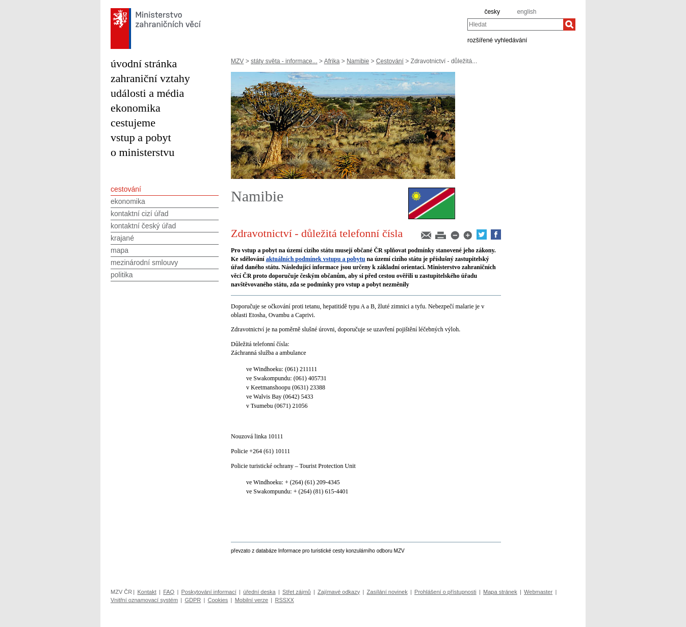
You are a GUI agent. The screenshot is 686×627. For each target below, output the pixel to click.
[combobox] (515, 24)
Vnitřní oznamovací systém (144, 600)
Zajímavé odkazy (339, 592)
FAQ (168, 592)
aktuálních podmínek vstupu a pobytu (315, 259)
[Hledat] (569, 24)
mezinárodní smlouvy (144, 262)
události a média (147, 93)
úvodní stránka (144, 63)
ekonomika (136, 107)
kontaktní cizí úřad (140, 214)
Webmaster (538, 592)
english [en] (526, 11)
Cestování (390, 61)
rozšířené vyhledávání (497, 40)
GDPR (192, 600)
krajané (122, 238)
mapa (119, 250)
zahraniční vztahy (150, 78)
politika (122, 275)
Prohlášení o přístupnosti (445, 592)
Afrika (332, 61)
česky (492, 11)
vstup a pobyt (141, 137)
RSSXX (284, 600)
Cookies (218, 600)
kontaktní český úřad (143, 226)
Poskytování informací (208, 592)
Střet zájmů (296, 592)
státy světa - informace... (284, 61)
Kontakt (146, 592)
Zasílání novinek (387, 592)
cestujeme (133, 122)
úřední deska (259, 592)
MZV (237, 61)
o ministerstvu (142, 152)
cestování (126, 189)
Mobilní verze (251, 600)
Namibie (358, 61)
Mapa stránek (500, 592)
